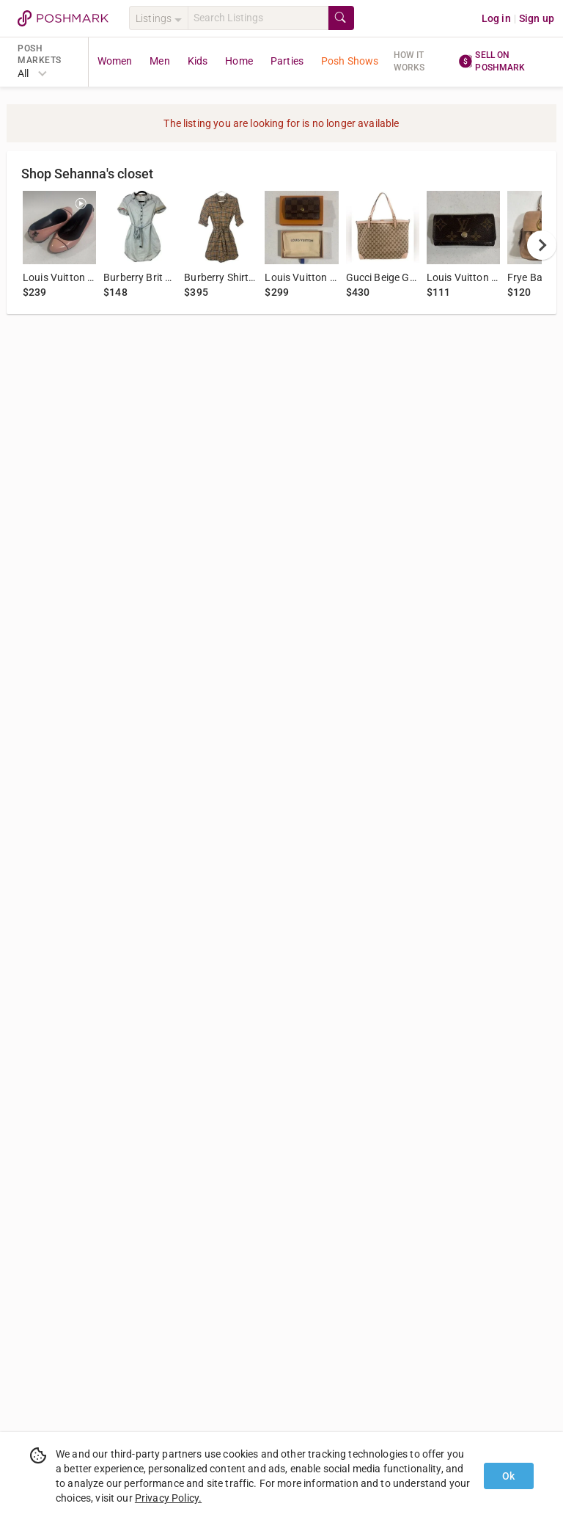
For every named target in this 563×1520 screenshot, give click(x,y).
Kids (198, 61)
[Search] (258, 18)
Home (239, 61)
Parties (287, 61)
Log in (496, 18)
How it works (409, 61)
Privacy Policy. (168, 1498)
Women (115, 61)
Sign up (536, 18)
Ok (508, 1476)
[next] (541, 245)
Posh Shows (350, 61)
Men (159, 61)
